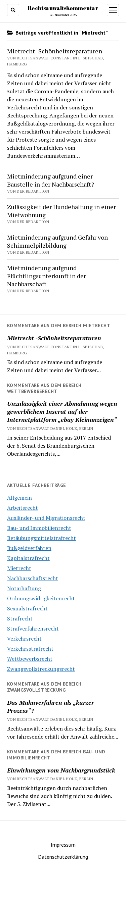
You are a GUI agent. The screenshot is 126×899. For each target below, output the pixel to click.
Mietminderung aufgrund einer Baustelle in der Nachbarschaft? (50, 180)
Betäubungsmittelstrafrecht (41, 538)
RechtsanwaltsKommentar (63, 8)
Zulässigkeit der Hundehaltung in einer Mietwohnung (61, 211)
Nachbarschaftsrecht (32, 578)
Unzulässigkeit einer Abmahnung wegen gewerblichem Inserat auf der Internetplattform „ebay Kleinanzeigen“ (62, 411)
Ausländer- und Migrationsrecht (46, 517)
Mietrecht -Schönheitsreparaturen (54, 338)
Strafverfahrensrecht (33, 628)
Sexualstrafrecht (27, 608)
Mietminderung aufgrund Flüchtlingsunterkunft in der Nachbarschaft (46, 276)
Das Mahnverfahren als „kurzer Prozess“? (50, 706)
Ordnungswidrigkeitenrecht (41, 598)
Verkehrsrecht (24, 638)
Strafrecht (20, 618)
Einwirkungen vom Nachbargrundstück (61, 770)
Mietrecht (19, 568)
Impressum (63, 844)
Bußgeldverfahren (29, 548)
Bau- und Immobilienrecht (39, 528)
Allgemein (19, 497)
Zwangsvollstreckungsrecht (41, 668)
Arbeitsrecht (22, 507)
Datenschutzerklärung (63, 856)
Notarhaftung (24, 588)
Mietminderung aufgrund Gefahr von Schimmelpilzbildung (57, 241)
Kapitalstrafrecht (28, 558)
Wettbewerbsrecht (29, 658)
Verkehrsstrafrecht (30, 648)
